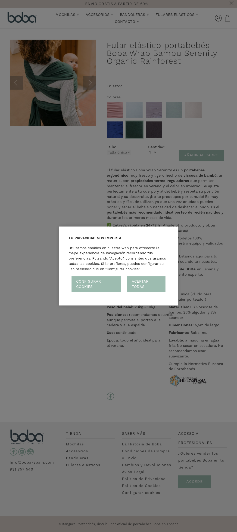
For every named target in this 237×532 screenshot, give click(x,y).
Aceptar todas (140, 284)
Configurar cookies (88, 284)
